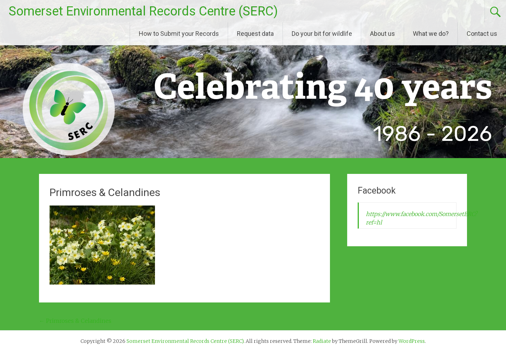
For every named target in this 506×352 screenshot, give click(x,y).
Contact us (482, 33)
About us (382, 33)
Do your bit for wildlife (322, 33)
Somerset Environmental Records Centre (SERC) (143, 11)
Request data (255, 33)
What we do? (431, 33)
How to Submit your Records (179, 33)
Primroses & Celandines (75, 320)
